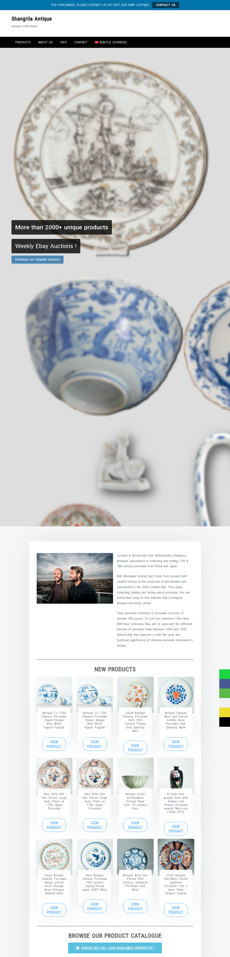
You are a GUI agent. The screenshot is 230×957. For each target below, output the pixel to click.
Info (63, 42)
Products (23, 42)
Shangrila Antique (31, 18)
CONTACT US (165, 4)
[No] (225, 951)
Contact (80, 42)
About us (45, 42)
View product (54, 744)
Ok (203, 951)
